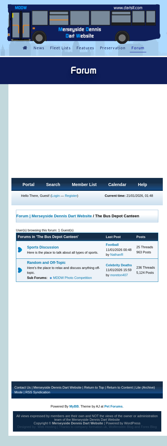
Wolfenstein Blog (121, 427)
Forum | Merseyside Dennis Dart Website (54, 216)
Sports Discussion (43, 247)
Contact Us (22, 387)
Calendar (117, 184)
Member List (84, 184)
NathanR (116, 254)
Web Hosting (47, 427)
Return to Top (94, 387)
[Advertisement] (87, 133)
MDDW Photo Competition (72, 278)
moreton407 (119, 275)
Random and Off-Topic (46, 263)
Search (53, 184)
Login (56, 195)
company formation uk (90, 427)
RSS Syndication (37, 392)
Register (71, 195)
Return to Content (120, 387)
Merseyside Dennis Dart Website (57, 387)
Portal (29, 184)
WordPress (132, 423)
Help (142, 184)
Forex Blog (149, 427)
